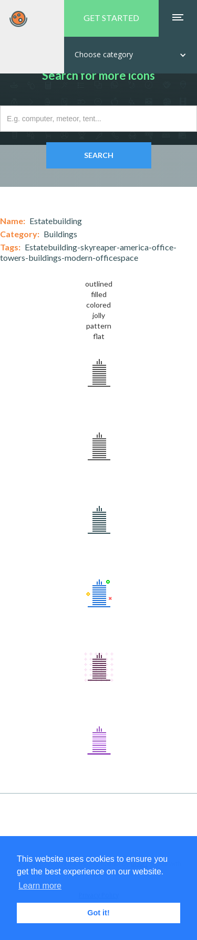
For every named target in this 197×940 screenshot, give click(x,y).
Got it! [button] (98, 913)
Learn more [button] (39, 885)
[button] (130, 55)
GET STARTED (111, 18)
